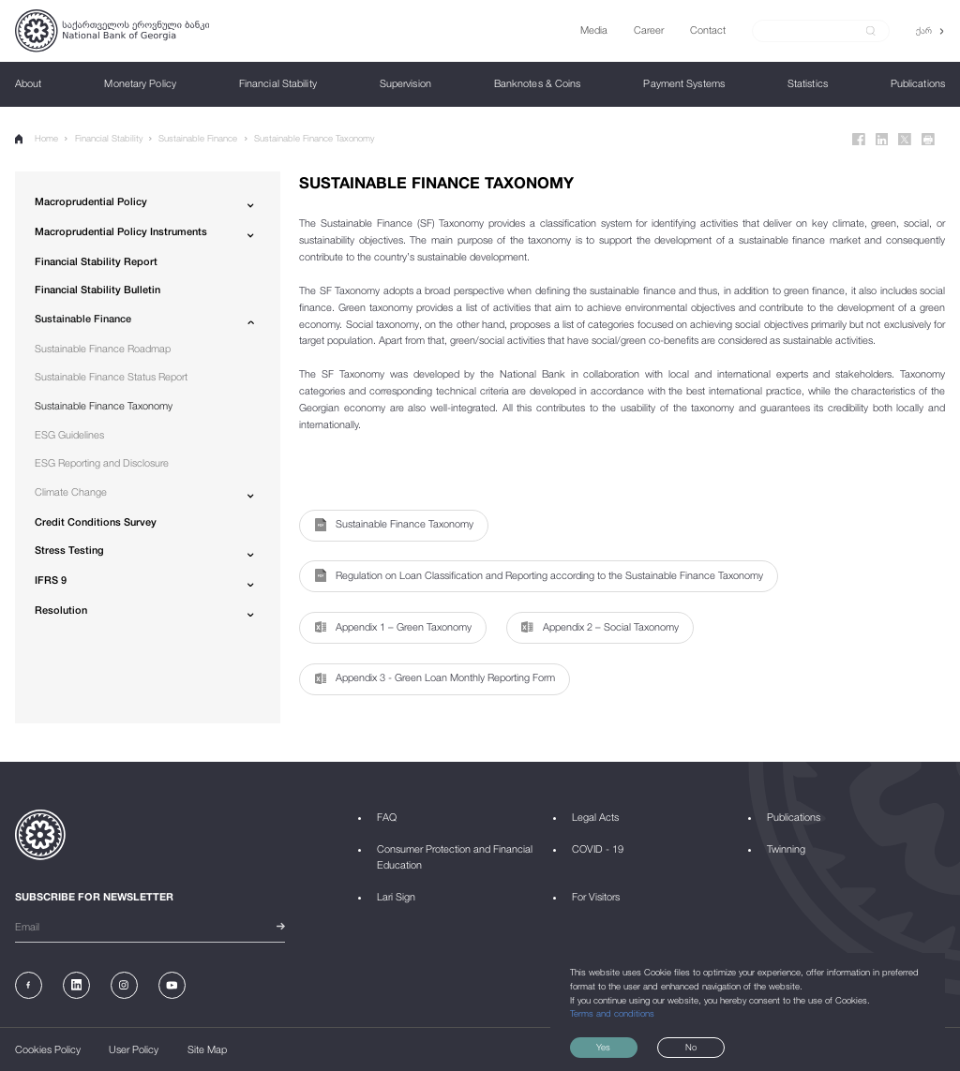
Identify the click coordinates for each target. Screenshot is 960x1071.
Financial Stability (108, 138)
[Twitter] (904, 139)
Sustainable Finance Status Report (111, 376)
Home (36, 138)
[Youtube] (172, 985)
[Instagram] (124, 985)
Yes (603, 1047)
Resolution (61, 609)
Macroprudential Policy (91, 201)
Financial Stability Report (96, 261)
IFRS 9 (51, 579)
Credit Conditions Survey (96, 521)
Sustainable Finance (197, 138)
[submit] (871, 31)
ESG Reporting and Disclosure (102, 462)
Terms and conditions (612, 1013)
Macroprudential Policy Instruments (121, 231)
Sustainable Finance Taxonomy (314, 138)
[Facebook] (858, 139)
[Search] (813, 30)
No (691, 1047)
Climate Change (71, 491)
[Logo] (112, 30)
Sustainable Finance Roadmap (103, 348)
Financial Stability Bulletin (97, 289)
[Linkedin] (882, 139)
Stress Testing (69, 549)
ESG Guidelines (69, 434)
